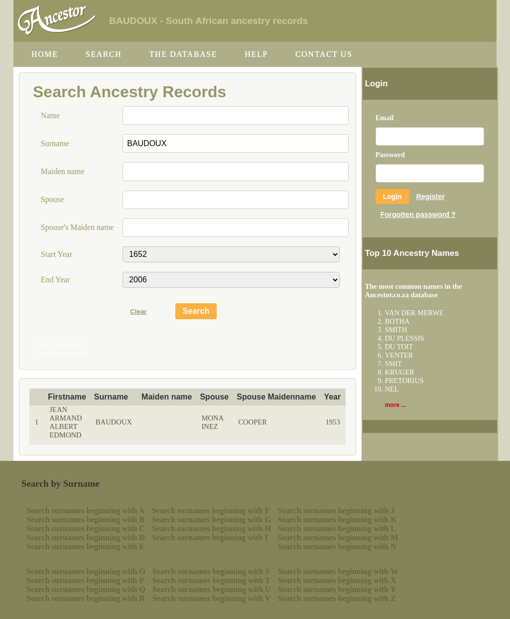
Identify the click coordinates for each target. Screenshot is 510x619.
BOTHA (397, 321)
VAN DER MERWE (414, 313)
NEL (392, 389)
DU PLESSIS (404, 338)
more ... (395, 405)
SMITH (396, 330)
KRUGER (399, 372)
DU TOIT (399, 347)
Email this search (62, 353)
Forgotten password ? (418, 214)
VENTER (399, 355)
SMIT (393, 364)
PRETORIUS (404, 381)
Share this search (62, 345)
